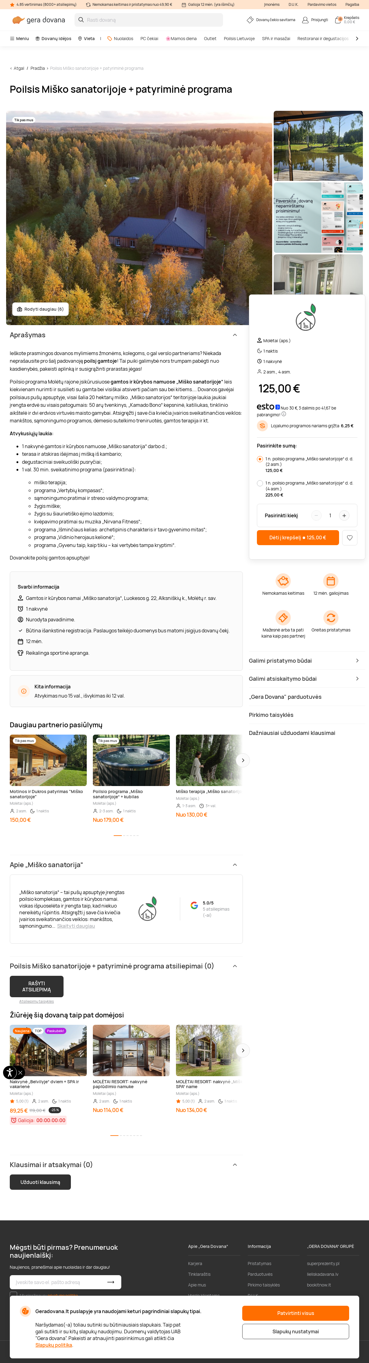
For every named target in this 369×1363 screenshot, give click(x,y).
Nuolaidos (120, 38)
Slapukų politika (53, 1345)
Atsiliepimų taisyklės (36, 1001)
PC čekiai (149, 38)
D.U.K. (293, 4)
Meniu (19, 38)
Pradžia (38, 68)
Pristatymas (259, 1263)
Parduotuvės (260, 1274)
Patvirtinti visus (295, 1313)
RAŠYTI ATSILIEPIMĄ (36, 986)
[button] (243, 760)
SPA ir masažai (276, 38)
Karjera (195, 1263)
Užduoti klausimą (40, 1182)
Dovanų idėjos (53, 38)
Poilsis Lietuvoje (239, 38)
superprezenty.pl (323, 1263)
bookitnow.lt (319, 1285)
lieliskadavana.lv (322, 1274)
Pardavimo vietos (322, 4)
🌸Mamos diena (181, 38)
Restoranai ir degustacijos (323, 38)
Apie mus (197, 1285)
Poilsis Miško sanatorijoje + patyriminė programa (97, 68)
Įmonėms (271, 4)
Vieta (86, 38)
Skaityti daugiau (76, 926)
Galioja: (26, 1120)
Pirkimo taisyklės (264, 1285)
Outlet (210, 38)
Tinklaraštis (199, 1274)
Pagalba (352, 4)
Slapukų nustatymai (295, 1331)
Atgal (19, 68)
